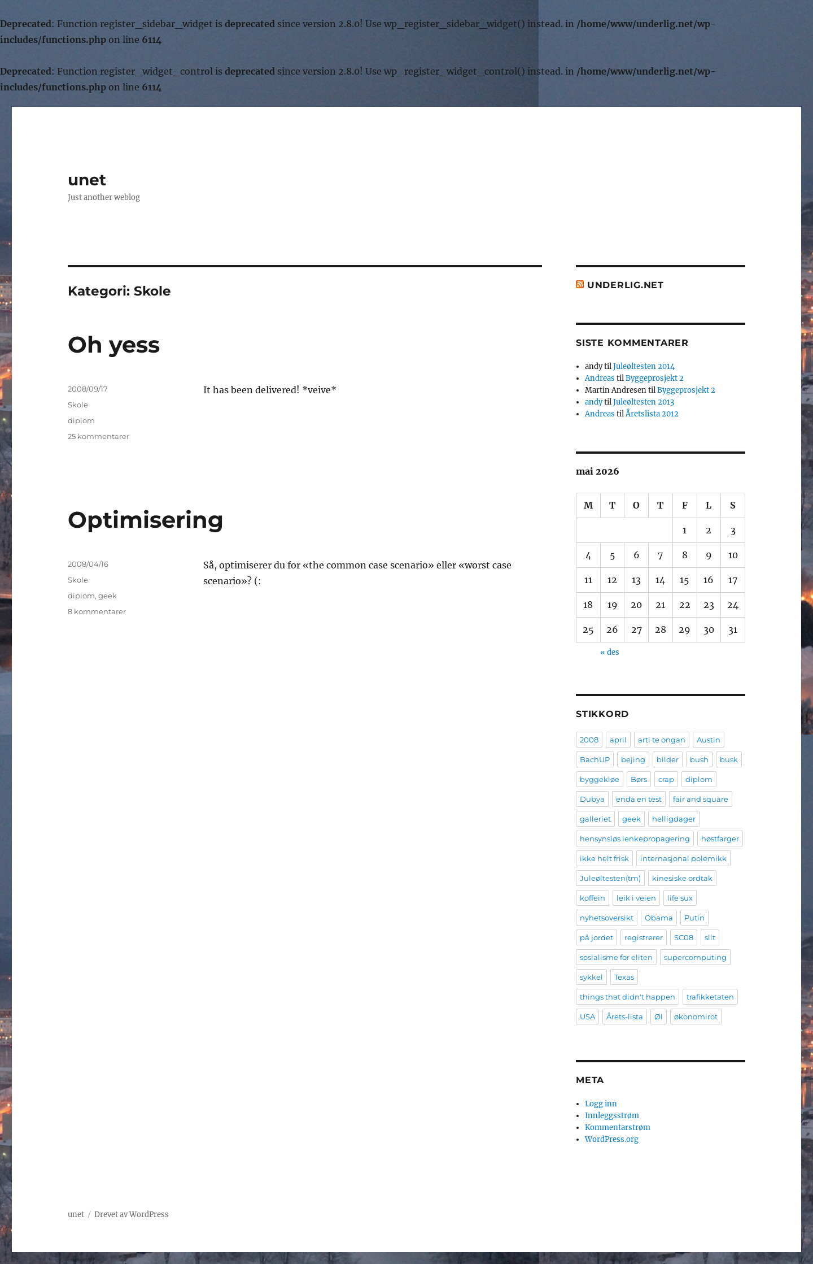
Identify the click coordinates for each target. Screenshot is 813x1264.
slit (710, 937)
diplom (81, 420)
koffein (592, 897)
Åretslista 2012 (652, 414)
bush (699, 759)
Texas (624, 976)
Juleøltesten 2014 (644, 366)
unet (87, 179)
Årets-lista (624, 1016)
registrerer (643, 937)
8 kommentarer (97, 611)
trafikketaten (710, 996)
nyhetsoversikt (606, 917)
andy (593, 402)
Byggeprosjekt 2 (655, 378)
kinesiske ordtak (682, 878)
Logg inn (601, 1104)
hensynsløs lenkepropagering (635, 838)
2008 (589, 739)
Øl (658, 1016)
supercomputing (695, 957)
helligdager (674, 818)
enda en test (639, 798)
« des (609, 652)
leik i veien (636, 897)
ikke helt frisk (604, 858)
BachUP (595, 759)
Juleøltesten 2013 (643, 402)
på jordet (596, 937)
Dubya (592, 798)
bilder (668, 759)
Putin (694, 917)
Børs (639, 779)
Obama (659, 917)
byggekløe (599, 779)
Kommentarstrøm (617, 1127)
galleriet (595, 818)
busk (729, 759)
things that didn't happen (627, 996)
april (618, 739)
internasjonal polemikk (683, 858)
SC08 (683, 937)
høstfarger (720, 838)
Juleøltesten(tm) (610, 878)
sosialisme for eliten (616, 957)
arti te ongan (661, 739)
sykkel (591, 976)
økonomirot (696, 1016)
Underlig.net (625, 285)
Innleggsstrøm (612, 1115)
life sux (680, 897)
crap (666, 779)
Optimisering (146, 519)
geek (107, 595)
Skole (78, 404)
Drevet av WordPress (131, 1214)
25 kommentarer (98, 436)
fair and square (700, 798)
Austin (708, 739)
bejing (633, 759)
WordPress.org (612, 1139)
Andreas (600, 378)
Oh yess (114, 344)
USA (587, 1016)
